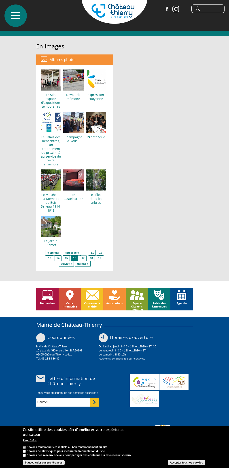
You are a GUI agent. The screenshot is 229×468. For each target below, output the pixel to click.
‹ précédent (72, 252)
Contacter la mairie (92, 304)
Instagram (174, 8)
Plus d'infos (29, 441)
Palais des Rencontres (159, 304)
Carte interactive (70, 304)
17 (83, 258)
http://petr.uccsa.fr (174, 382)
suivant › (66, 263)
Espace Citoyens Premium (137, 305)
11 (92, 252)
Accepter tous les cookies (186, 463)
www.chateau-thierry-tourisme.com (144, 399)
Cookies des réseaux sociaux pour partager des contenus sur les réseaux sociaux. (79, 456)
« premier (53, 252)
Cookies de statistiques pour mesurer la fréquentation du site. (66, 452)
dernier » (83, 263)
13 (49, 258)
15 (66, 258)
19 (99, 258)
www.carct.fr (144, 382)
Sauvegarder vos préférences (43, 463)
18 (91, 258)
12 (100, 252)
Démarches (47, 303)
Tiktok (182, 8)
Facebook (165, 8)
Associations (114, 303)
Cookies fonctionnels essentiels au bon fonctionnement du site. (67, 448)
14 (58, 258)
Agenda (182, 303)
